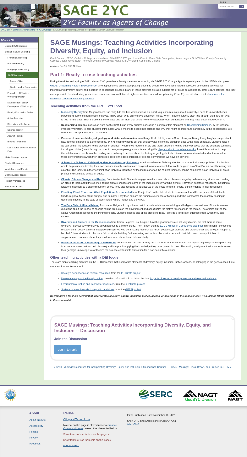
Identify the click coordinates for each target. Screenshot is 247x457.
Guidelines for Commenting (23, 87)
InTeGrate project (130, 273)
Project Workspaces (15, 180)
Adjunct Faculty (15, 136)
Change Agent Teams (16, 174)
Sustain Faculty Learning (24, 30)
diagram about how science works (177, 149)
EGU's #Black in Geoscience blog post (181, 225)
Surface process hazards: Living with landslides (87, 289)
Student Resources (14, 163)
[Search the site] (228, 6)
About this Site (38, 419)
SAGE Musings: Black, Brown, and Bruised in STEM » (201, 367)
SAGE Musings (44, 30)
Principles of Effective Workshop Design (18, 95)
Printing (34, 431)
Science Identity (16, 130)
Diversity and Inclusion (19, 124)
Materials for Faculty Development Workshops (20, 104)
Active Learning (15, 118)
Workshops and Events (16, 169)
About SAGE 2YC (14, 186)
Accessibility (36, 425)
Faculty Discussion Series (20, 112)
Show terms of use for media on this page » (87, 439)
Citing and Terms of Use (76, 419)
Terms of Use (16, 81)
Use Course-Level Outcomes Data (22, 149)
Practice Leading (16, 63)
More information (71, 445)
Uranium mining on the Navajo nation (82, 278)
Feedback (35, 443)
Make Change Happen (16, 157)
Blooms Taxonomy (17, 141)
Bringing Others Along (19, 69)
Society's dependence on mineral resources (85, 273)
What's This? (133, 424)
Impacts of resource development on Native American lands (183, 278)
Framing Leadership (18, 57)
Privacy (34, 437)
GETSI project (133, 289)
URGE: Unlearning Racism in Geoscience (73, 85)
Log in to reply (67, 349)
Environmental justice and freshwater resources (87, 284)
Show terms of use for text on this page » (86, 434)
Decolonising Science (199, 125)
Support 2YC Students (16, 46)
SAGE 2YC (6, 30)
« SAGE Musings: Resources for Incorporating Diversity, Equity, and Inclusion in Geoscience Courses (110, 367)
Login (223, 2)
